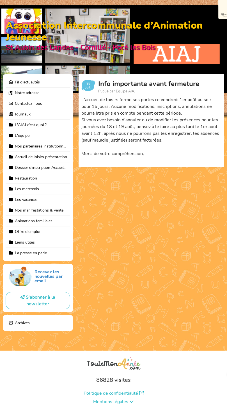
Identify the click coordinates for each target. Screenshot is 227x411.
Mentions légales (113, 402)
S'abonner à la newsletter (37, 300)
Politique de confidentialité (114, 393)
